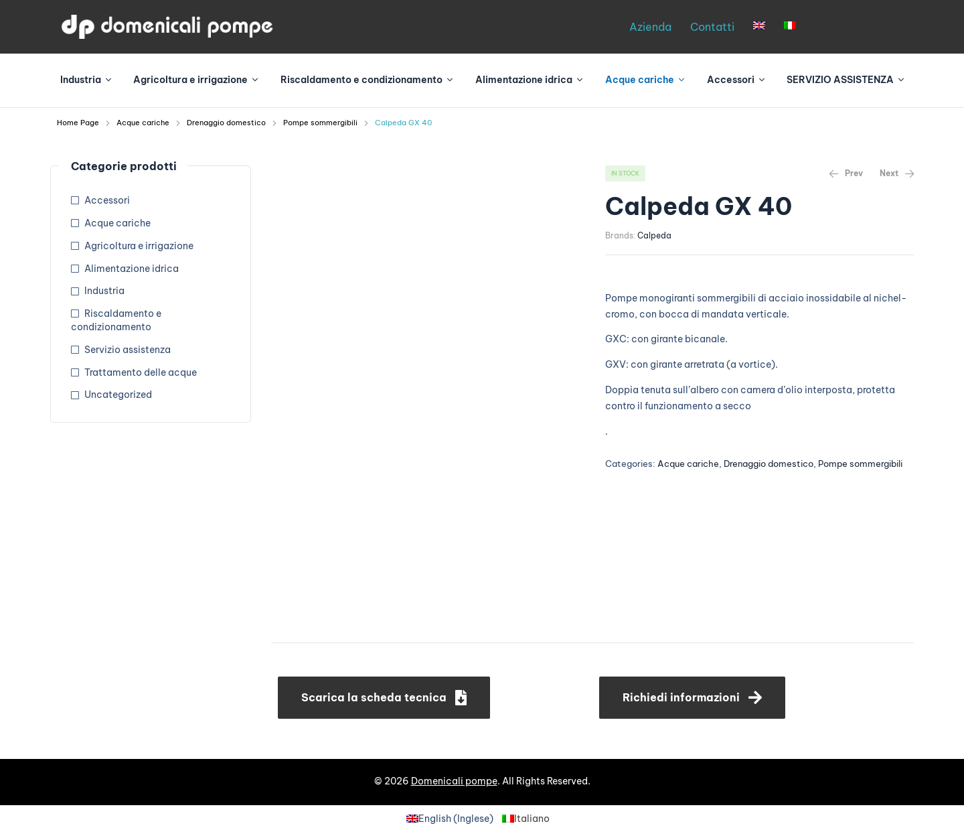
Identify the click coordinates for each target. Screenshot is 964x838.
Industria (104, 291)
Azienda (650, 26)
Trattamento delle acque (140, 372)
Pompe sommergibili (320, 122)
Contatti (712, 26)
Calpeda (654, 235)
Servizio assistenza (127, 350)
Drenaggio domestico (226, 122)
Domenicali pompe (454, 781)
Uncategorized (118, 395)
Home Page (78, 122)
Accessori (107, 200)
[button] (384, 698)
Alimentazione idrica (131, 269)
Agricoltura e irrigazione (138, 246)
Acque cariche (142, 122)
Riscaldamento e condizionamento (116, 320)
